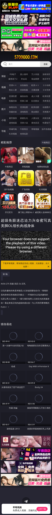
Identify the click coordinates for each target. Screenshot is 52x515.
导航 (3, 131)
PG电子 (13, 74)
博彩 (3, 76)
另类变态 (46, 101)
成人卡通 (35, 96)
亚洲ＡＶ (13, 85)
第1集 (5, 274)
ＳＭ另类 (46, 90)
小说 (3, 120)
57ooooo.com (26, 57)
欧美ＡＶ (35, 85)
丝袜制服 (24, 90)
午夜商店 (24, 129)
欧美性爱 (46, 96)
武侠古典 (46, 118)
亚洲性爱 (13, 96)
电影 (3, 98)
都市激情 (13, 118)
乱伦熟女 (35, 101)
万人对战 (35, 74)
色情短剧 (24, 133)
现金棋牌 (35, 79)
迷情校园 (13, 122)
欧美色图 (35, 107)
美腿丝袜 (13, 111)
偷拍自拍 (24, 96)
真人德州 (24, 74)
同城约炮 (13, 129)
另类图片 (46, 111)
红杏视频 (13, 133)
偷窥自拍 (13, 107)
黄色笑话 (35, 122)
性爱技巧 (46, 122)
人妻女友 (35, 118)
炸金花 (24, 79)
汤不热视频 (46, 129)
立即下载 (42, 509)
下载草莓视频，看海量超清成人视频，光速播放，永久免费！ (26, 265)
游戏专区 (46, 74)
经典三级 (24, 101)
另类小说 (24, 122)
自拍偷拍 (24, 85)
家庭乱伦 (24, 118)
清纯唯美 (24, 111)
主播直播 (35, 90)
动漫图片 (46, 107)
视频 (3, 87)
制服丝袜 (13, 101)
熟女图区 (35, 111)
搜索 (46, 64)
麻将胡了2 (12, 79)
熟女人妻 (13, 90)
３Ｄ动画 (46, 85)
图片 (3, 109)
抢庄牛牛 (46, 79)
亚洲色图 (24, 107)
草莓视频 (35, 129)
